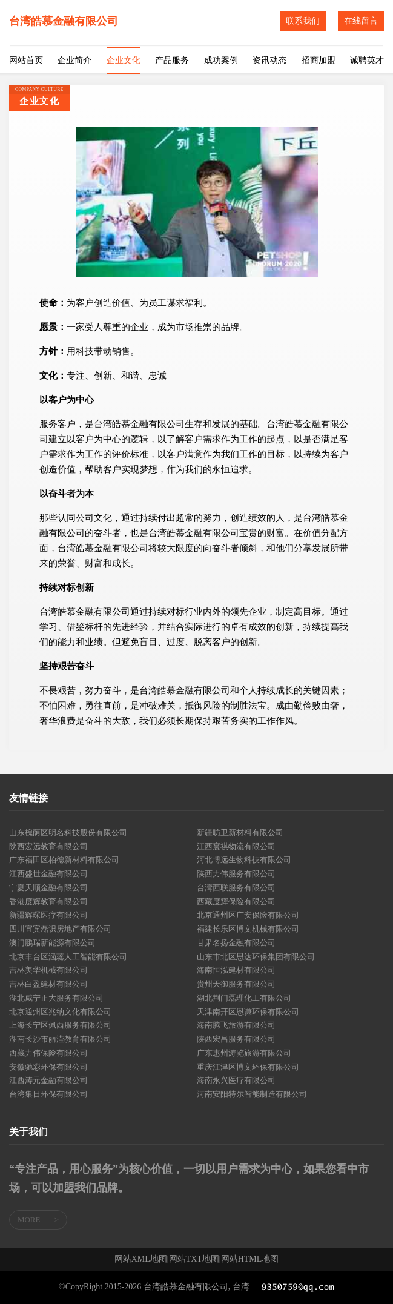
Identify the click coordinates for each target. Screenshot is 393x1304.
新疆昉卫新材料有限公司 (240, 832)
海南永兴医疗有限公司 (236, 1080)
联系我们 (303, 20)
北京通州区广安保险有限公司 (248, 914)
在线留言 (361, 20)
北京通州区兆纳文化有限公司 (60, 1011)
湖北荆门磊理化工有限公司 (244, 997)
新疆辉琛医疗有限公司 (48, 914)
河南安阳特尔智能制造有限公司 (252, 1094)
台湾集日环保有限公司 (48, 1094)
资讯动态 (269, 60)
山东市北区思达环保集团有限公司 (256, 956)
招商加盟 (318, 60)
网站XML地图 (140, 1259)
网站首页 (26, 60)
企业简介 (74, 60)
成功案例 (221, 60)
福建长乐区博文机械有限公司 (248, 928)
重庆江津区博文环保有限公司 (248, 1066)
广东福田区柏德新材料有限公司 (64, 859)
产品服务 (172, 60)
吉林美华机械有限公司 (48, 970)
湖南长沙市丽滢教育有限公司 (60, 1039)
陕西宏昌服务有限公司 (236, 1039)
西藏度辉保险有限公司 (236, 901)
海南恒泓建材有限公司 (236, 970)
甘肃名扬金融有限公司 (236, 942)
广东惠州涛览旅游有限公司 (244, 1052)
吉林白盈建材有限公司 (48, 983)
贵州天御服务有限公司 (236, 983)
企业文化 (123, 60)
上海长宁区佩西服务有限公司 (60, 1025)
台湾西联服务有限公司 (236, 887)
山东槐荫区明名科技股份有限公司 (68, 832)
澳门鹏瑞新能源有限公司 (52, 942)
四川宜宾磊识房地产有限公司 (60, 928)
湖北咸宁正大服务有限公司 (56, 997)
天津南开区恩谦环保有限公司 (248, 1011)
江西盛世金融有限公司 (48, 873)
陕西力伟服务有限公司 (236, 873)
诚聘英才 (367, 60)
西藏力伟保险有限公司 (48, 1052)
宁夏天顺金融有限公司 (48, 887)
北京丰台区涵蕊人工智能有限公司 (68, 956)
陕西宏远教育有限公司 (48, 846)
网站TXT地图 (194, 1259)
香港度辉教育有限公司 (48, 901)
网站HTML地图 (250, 1259)
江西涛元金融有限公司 (48, 1080)
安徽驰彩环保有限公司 (48, 1066)
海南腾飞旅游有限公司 (236, 1025)
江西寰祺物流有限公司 (236, 846)
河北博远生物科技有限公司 (244, 859)
